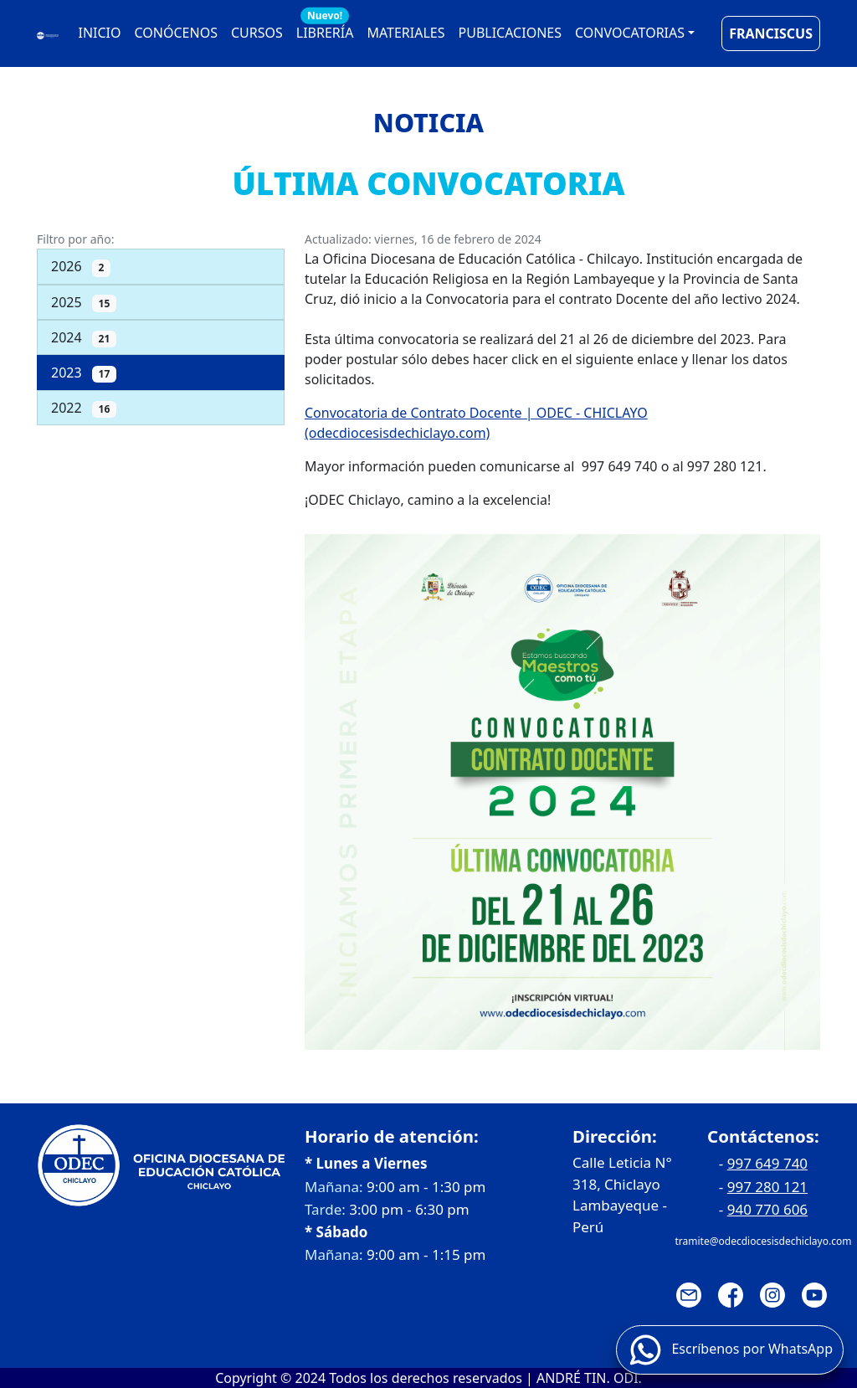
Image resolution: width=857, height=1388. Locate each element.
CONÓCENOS (176, 32)
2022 (83, 408)
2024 (83, 337)
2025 (83, 302)
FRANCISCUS (771, 33)
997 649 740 (767, 1163)
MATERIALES (405, 32)
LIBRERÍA (325, 29)
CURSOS (257, 32)
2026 (80, 266)
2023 (83, 373)
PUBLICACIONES (510, 32)
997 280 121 (767, 1186)
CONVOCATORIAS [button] (630, 32)
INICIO (100, 32)
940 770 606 (767, 1209)
